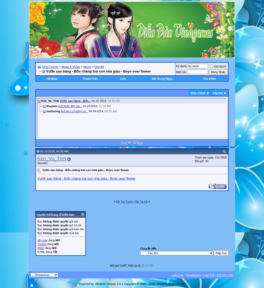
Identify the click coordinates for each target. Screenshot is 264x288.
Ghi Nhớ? (218, 66)
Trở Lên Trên (225, 275)
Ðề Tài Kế (141, 201)
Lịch (123, 78)
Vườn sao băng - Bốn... (75, 100)
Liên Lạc (178, 275)
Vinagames (193, 275)
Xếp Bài (218, 93)
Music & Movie (71, 66)
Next (140, 142)
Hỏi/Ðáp (52, 78)
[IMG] (40, 248)
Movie (87, 66)
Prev (124, 142)
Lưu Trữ (208, 275)
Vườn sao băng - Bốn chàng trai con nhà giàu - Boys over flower (86, 178)
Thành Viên (90, 78)
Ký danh (181, 66)
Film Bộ (99, 66)
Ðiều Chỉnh (198, 93)
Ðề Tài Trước (124, 201)
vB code (42, 240)
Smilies (41, 244)
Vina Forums (50, 66)
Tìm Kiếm (209, 78)
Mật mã (181, 72)
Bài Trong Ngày (162, 78)
